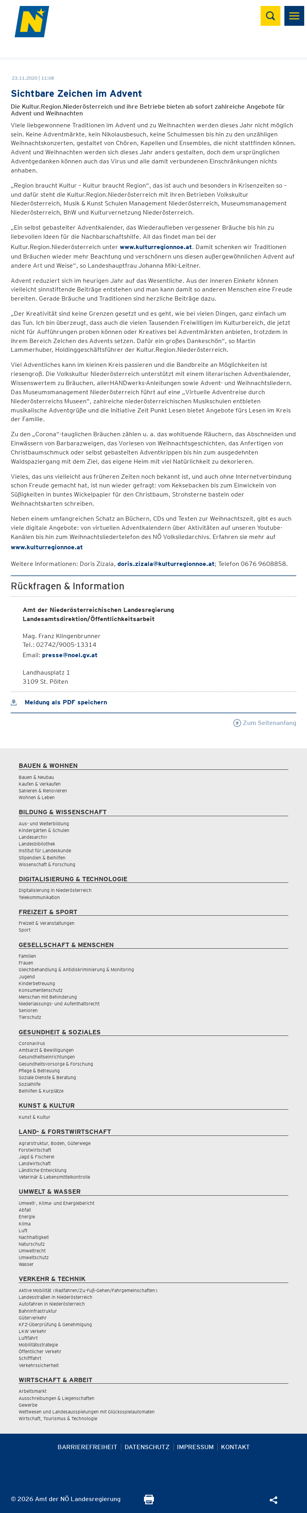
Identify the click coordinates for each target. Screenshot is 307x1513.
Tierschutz (30, 1017)
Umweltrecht (32, 1251)
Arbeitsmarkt (32, 1391)
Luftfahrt (28, 1338)
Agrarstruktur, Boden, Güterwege (54, 1143)
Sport (25, 930)
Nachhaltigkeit (34, 1237)
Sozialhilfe (29, 1084)
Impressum (195, 1447)
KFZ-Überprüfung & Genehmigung (55, 1324)
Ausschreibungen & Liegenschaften (56, 1398)
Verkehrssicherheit (39, 1365)
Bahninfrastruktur (38, 1311)
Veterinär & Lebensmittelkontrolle (54, 1177)
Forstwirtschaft (35, 1150)
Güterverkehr (33, 1318)
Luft (23, 1230)
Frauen (26, 963)
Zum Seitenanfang (264, 723)
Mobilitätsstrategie (38, 1345)
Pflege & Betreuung (39, 1071)
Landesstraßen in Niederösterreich (55, 1297)
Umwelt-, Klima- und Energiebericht (56, 1203)
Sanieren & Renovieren (43, 791)
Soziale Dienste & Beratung (47, 1077)
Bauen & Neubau (36, 777)
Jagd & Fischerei (36, 1157)
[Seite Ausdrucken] (149, 1502)
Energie (27, 1217)
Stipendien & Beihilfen (42, 858)
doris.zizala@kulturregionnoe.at (166, 564)
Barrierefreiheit (87, 1447)
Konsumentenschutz (41, 990)
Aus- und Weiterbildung (44, 823)
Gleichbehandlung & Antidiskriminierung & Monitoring (76, 969)
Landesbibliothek (37, 844)
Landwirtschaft (35, 1163)
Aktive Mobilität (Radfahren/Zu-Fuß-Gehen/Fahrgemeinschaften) (88, 1290)
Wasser (26, 1264)
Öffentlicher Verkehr (40, 1351)
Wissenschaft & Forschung (47, 864)
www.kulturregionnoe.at (156, 247)
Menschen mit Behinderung (48, 997)
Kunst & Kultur (34, 1117)
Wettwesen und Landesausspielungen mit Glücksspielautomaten (87, 1412)
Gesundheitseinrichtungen (47, 1057)
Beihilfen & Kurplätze (41, 1091)
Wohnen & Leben (37, 797)
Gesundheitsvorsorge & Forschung (56, 1064)
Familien (27, 956)
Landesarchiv (33, 837)
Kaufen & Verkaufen (40, 784)
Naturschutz (32, 1244)
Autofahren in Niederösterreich (52, 1304)
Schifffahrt (30, 1358)
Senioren (28, 1010)
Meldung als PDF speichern (59, 702)
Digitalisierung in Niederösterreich (55, 890)
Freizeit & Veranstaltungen (47, 923)
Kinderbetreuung (37, 983)
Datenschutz (147, 1447)
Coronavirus (32, 1043)
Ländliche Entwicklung (43, 1170)
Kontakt (235, 1447)
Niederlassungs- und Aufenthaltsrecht (59, 1004)
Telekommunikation (39, 897)
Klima (25, 1224)
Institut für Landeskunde (45, 850)
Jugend (27, 977)
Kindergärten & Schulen (44, 830)
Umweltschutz (34, 1257)
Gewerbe (28, 1405)
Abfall (25, 1210)
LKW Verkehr (32, 1331)
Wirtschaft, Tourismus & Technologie (58, 1418)
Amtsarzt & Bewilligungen (46, 1050)
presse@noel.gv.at (70, 655)
